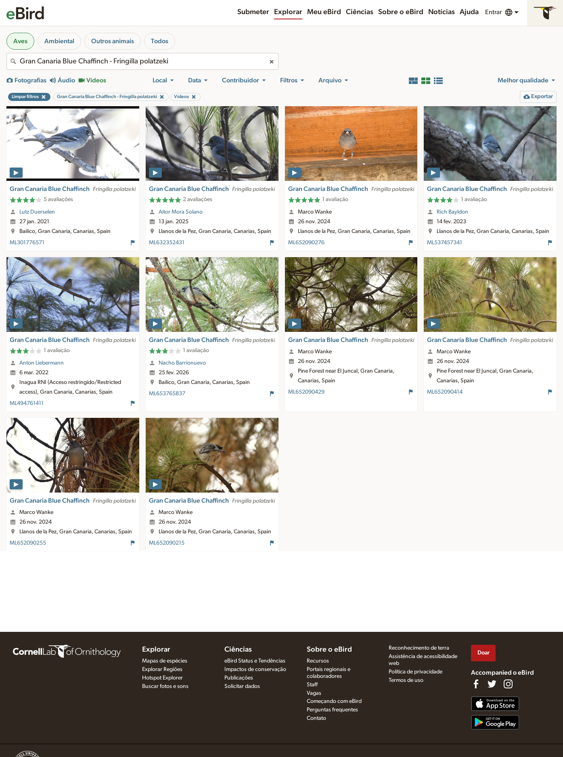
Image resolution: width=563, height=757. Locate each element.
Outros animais (112, 41)
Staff (312, 685)
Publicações (238, 678)
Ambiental (59, 41)
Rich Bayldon (452, 212)
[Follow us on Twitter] (492, 684)
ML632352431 (166, 242)
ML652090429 (306, 392)
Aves (20, 41)
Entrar (493, 12)
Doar (483, 653)
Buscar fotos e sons (165, 686)
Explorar (288, 12)
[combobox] (142, 61)
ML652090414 (445, 392)
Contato (316, 718)
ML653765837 (167, 393)
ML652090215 (166, 543)
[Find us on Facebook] (476, 684)
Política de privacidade (415, 672)
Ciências (359, 12)
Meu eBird (324, 12)
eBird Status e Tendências (254, 661)
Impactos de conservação (255, 669)
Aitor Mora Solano (181, 212)
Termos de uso (406, 680)
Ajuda (469, 12)
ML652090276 (306, 242)
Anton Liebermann (41, 363)
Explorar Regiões (162, 669)
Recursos (318, 661)
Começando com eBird (334, 701)
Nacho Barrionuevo (182, 363)
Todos (159, 41)
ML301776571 (27, 242)
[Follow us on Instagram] (508, 684)
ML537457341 (444, 242)
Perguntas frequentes (332, 710)
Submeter (253, 12)
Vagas (314, 693)
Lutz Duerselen (37, 212)
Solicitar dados (242, 686)
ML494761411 (27, 403)
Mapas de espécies (164, 661)
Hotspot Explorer (162, 678)
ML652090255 (28, 543)
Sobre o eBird (400, 12)
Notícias (441, 12)
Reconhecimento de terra (419, 648)
